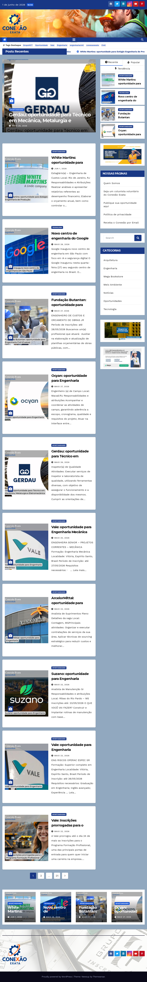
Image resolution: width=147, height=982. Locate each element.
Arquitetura (110, 260)
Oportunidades (14, 110)
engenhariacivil (77, 45)
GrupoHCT (28, 45)
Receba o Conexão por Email (121, 222)
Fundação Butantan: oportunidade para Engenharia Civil (68, 305)
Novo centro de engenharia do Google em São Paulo (69, 238)
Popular (133, 62)
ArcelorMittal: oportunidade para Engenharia (67, 603)
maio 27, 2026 (17, 126)
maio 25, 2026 (62, 538)
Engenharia (62, 45)
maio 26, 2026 (62, 462)
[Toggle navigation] (74, 39)
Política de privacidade (117, 214)
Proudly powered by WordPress (57, 977)
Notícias (108, 292)
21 (57, 875)
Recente (111, 62)
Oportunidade (41, 45)
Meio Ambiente (112, 284)
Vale (52, 45)
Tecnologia (124, 92)
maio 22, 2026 (62, 609)
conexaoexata (92, 45)
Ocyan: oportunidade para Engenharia (37, 118)
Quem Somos (111, 183)
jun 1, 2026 (60, 169)
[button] (142, 39)
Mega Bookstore (113, 276)
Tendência (122, 68)
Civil (103, 45)
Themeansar (99, 977)
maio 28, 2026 (62, 244)
